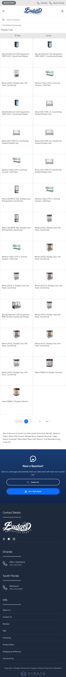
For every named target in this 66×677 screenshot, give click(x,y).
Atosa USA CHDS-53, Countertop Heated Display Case (15, 142)
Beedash (58, 668)
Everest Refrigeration (27, 436)
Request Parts (9, 3)
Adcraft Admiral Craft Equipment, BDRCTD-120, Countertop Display (16, 315)
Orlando (42, 2)
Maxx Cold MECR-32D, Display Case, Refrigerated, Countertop (16, 229)
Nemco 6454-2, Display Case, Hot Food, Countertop (15, 286)
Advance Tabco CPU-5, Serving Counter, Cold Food (14, 258)
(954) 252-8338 (16, 589)
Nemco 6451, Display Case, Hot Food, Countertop (14, 344)
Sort (48, 35)
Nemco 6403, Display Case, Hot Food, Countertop (14, 84)
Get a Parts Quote (33, 491)
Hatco (5, 439)
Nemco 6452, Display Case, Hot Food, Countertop (47, 344)
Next (47, 421)
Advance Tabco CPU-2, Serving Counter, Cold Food (47, 84)
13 (40, 421)
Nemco (40, 439)
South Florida (56, 2)
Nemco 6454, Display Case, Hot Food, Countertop (48, 229)
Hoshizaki (13, 439)
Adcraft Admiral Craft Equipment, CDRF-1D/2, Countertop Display (16, 55)
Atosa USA (13, 436)
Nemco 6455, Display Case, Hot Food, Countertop (48, 315)
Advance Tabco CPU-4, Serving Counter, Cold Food (47, 200)
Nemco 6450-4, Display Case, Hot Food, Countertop (48, 286)
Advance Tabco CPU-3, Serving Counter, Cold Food (14, 171)
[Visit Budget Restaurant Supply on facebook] (9, 539)
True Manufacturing (51, 439)
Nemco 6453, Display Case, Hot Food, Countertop (14, 373)
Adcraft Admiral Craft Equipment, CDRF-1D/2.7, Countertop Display (49, 55)
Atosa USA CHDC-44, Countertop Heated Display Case (48, 113)
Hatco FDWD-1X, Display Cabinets (48, 372)
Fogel (55, 436)
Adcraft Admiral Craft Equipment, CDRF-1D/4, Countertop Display (16, 113)
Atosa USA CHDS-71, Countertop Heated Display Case (48, 171)
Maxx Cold (32, 439)
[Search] (33, 19)
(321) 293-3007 (16, 565)
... (35, 421)
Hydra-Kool (22, 439)
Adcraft (49, 433)
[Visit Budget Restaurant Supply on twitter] (4, 539)
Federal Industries (44, 436)
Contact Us (33, 482)
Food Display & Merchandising (12, 25)
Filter (18, 35)
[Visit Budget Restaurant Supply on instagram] (14, 539)
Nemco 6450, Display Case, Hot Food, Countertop (48, 258)
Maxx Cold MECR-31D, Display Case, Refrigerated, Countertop (16, 200)
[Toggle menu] (3, 11)
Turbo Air (6, 442)
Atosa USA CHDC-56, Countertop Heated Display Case (48, 142)
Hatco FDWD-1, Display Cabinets (15, 401)
